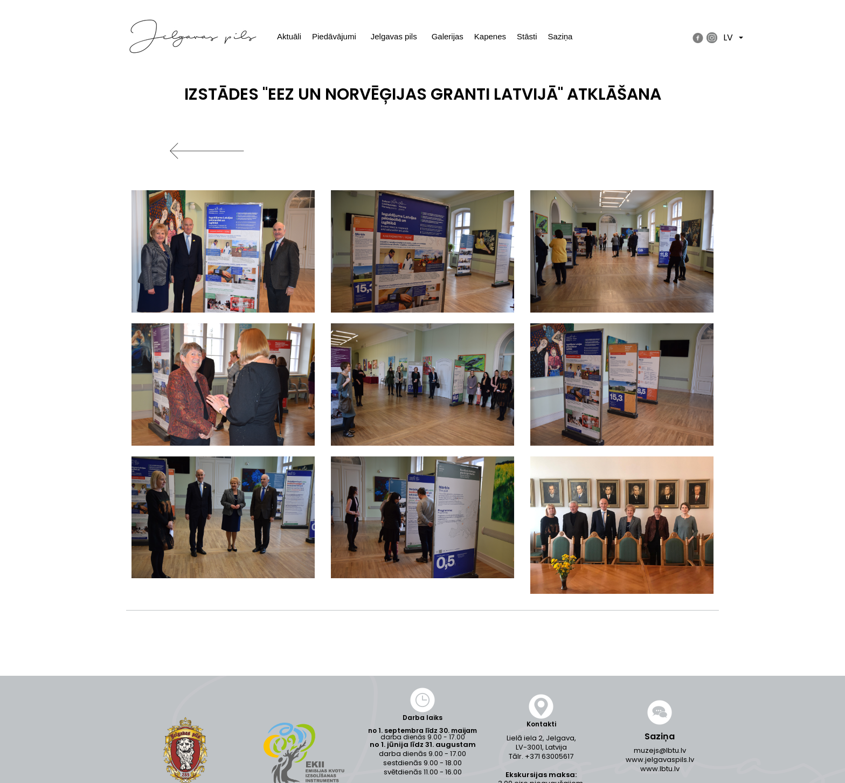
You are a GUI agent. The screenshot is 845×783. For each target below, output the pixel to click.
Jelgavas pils (394, 36)
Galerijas (447, 36)
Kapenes (490, 36)
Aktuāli (289, 36)
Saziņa (560, 36)
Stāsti (527, 36)
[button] (223, 251)
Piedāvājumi (334, 36)
